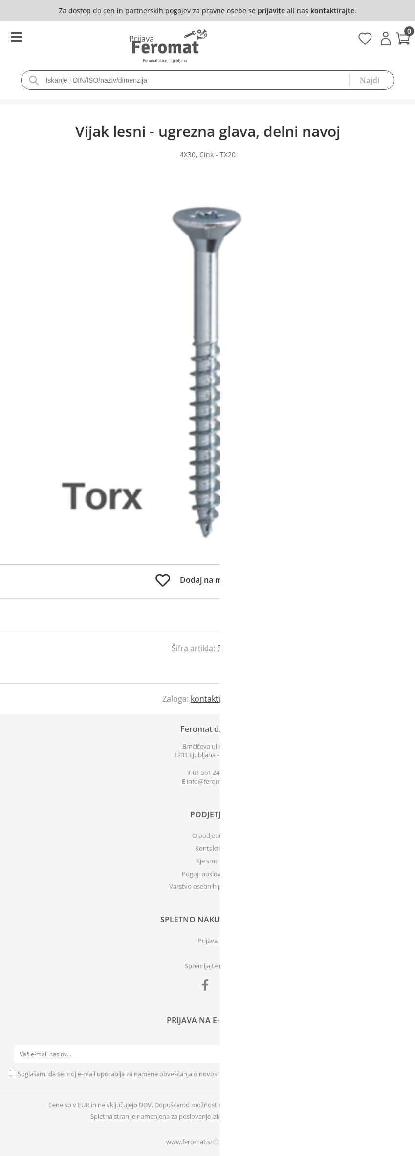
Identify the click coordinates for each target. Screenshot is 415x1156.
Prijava (385, 38)
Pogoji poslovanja (207, 873)
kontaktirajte (332, 10)
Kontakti (207, 848)
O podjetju (207, 835)
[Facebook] (207, 987)
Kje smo (207, 860)
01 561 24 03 (210, 772)
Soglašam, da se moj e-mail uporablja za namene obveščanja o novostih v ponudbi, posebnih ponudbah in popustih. (186, 1074)
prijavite (271, 10)
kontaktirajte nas (222, 698)
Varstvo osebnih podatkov (207, 886)
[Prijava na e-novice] (396, 1054)
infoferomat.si (210, 781)
